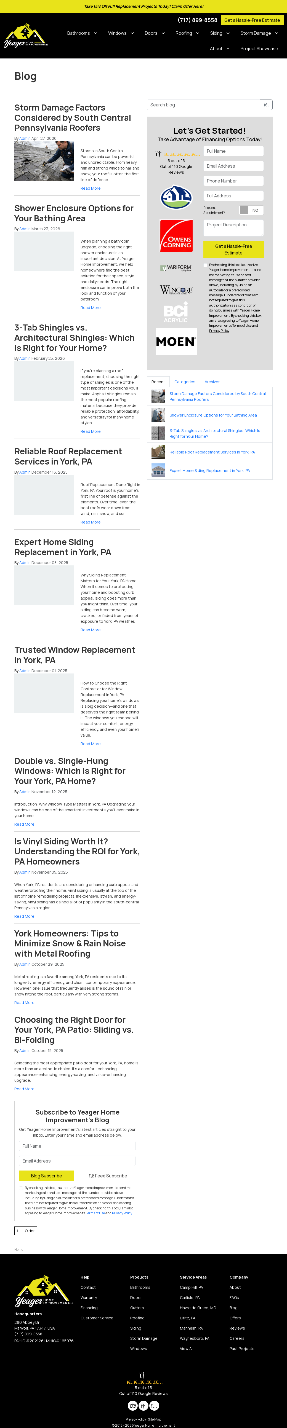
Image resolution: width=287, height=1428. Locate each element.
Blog (234, 1307)
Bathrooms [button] (78, 33)
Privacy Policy (122, 1213)
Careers (237, 1338)
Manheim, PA (191, 1328)
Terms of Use (95, 1213)
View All (186, 1348)
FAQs (234, 1297)
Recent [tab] (158, 381)
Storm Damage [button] (256, 33)
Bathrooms (140, 1287)
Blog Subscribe (46, 1176)
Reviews (237, 1328)
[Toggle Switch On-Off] (251, 210)
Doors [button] (151, 33)
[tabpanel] (210, 433)
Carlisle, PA (190, 1297)
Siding (135, 1328)
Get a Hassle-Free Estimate (252, 20)
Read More (91, 188)
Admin (25, 138)
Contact (88, 1287)
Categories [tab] (184, 381)
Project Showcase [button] (259, 48)
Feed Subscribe (108, 1176)
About (235, 1287)
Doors (136, 1297)
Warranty (89, 1297)
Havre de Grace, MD (198, 1307)
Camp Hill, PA (191, 1287)
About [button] (216, 48)
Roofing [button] (184, 33)
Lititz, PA (187, 1317)
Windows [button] (117, 33)
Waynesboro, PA (194, 1338)
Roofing (137, 1317)
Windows (138, 1348)
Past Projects (242, 1348)
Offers (235, 1317)
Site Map (154, 1419)
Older (26, 1230)
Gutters (137, 1307)
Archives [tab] (212, 381)
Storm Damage (144, 1338)
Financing (89, 1307)
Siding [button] (216, 33)
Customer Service (97, 1317)
